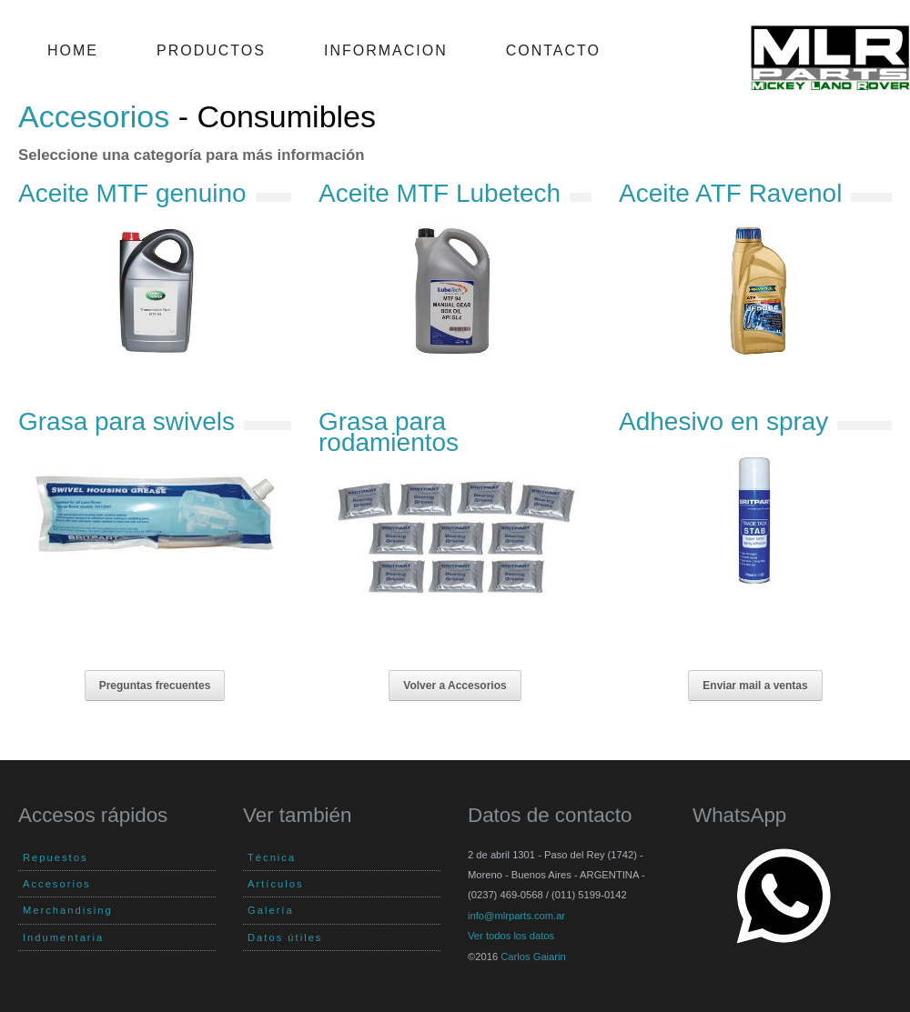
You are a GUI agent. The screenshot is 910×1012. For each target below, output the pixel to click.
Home (72, 50)
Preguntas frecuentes (155, 685)
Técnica (272, 857)
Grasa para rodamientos (388, 431)
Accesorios (93, 116)
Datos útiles (285, 937)
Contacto (553, 50)
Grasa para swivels (126, 421)
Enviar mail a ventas (755, 685)
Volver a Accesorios (454, 685)
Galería (271, 910)
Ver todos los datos (511, 935)
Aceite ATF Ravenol (730, 193)
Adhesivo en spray (723, 421)
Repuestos (55, 857)
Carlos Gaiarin (533, 956)
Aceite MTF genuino (132, 193)
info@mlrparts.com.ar (516, 915)
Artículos (276, 883)
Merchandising (68, 910)
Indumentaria (63, 937)
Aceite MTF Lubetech (439, 193)
